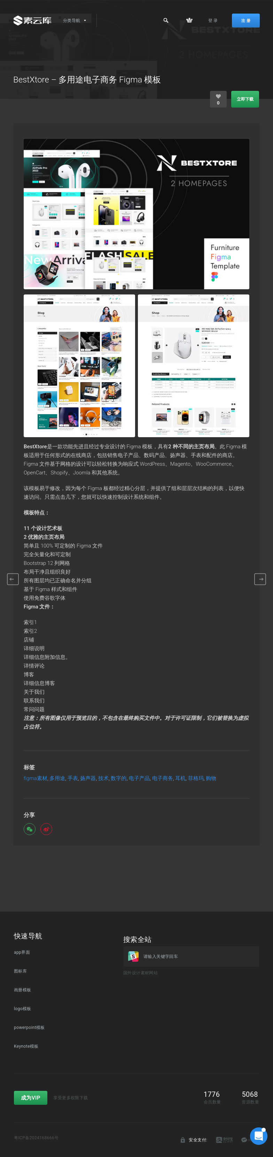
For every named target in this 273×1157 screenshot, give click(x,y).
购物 (211, 778)
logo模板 (22, 1008)
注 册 (245, 20)
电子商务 (162, 778)
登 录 (213, 20)
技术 (103, 778)
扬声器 (88, 778)
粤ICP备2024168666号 (36, 1137)
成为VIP (30, 1098)
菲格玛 (196, 778)
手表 (73, 778)
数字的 (118, 778)
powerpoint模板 (29, 1027)
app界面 (22, 952)
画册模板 (22, 989)
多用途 (57, 778)
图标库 (20, 971)
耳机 (180, 778)
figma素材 (35, 778)
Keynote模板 (26, 1046)
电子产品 (139, 778)
